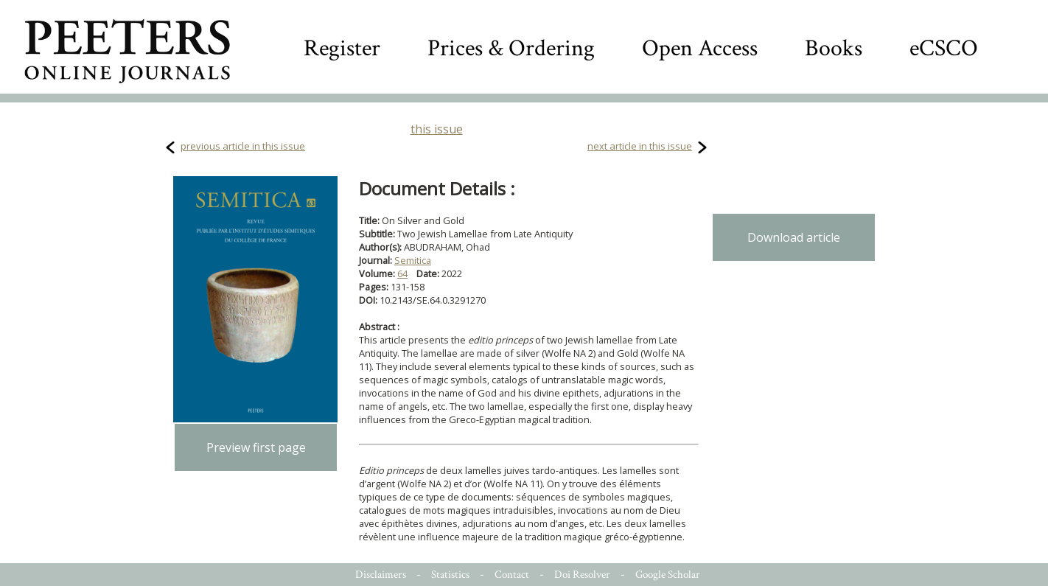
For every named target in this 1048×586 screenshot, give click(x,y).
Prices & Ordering (511, 48)
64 (402, 273)
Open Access (700, 48)
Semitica (412, 260)
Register (342, 48)
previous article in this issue (243, 146)
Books (833, 48)
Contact (512, 575)
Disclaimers (380, 575)
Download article (793, 237)
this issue (437, 129)
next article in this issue (639, 146)
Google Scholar (667, 575)
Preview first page (256, 447)
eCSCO (943, 48)
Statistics (450, 575)
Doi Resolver (582, 575)
